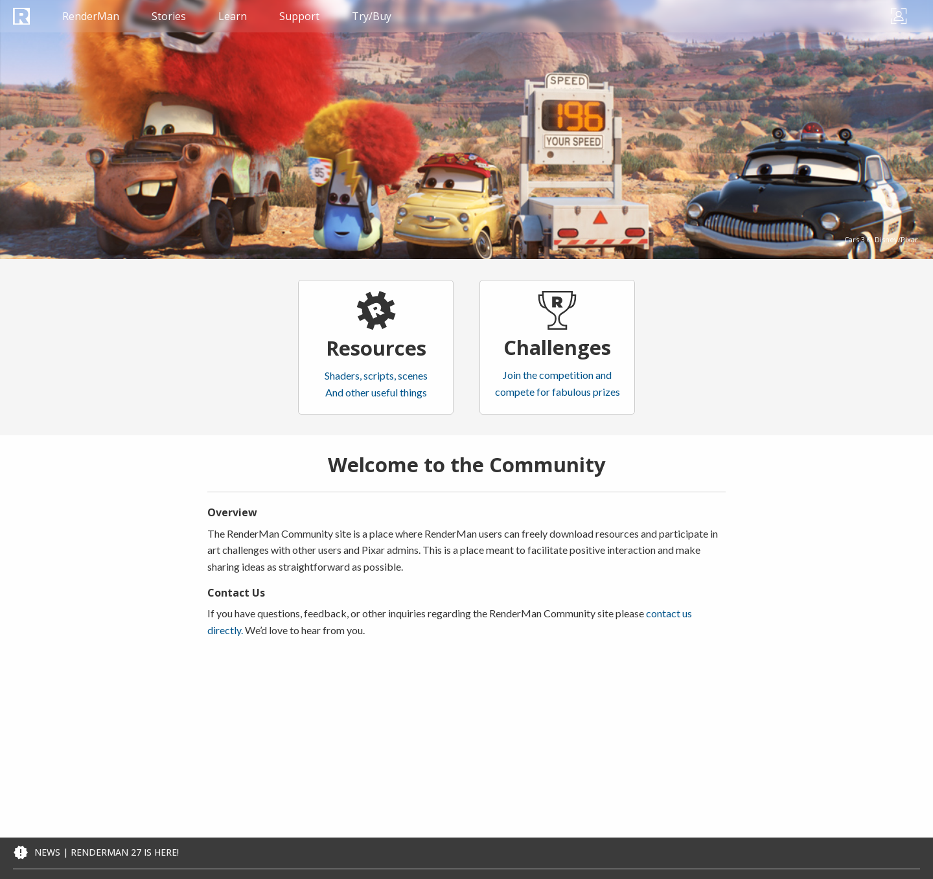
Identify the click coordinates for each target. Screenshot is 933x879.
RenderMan (90, 16)
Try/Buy (371, 16)
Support (299, 16)
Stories (169, 16)
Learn (232, 16)
